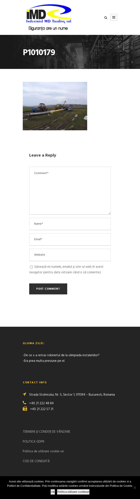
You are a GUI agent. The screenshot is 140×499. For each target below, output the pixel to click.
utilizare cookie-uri (51, 451)
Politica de (30, 451)
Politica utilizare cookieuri (73, 492)
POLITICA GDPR (33, 441)
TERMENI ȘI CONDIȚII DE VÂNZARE (46, 431)
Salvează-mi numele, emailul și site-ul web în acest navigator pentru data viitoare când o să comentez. (66, 269)
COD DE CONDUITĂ (36, 461)
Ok (53, 492)
